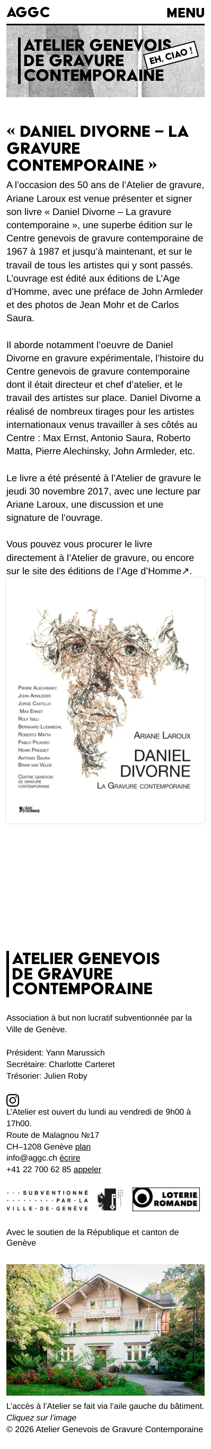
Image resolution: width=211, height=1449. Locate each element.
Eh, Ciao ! (171, 56)
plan (83, 1147)
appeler (87, 1169)
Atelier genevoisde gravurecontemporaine (97, 61)
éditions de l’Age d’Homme (124, 571)
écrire (69, 1158)
